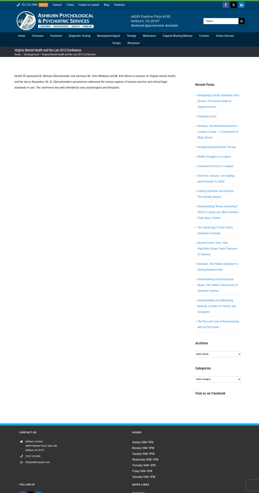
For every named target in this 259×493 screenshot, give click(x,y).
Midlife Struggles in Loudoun (214, 156)
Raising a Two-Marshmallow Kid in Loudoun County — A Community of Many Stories (217, 131)
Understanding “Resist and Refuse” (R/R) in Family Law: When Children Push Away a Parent (218, 212)
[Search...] (220, 21)
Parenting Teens (206, 116)
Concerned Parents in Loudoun (215, 166)
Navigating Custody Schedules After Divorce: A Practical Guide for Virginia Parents (218, 101)
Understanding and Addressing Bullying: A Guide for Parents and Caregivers (216, 306)
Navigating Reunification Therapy (216, 147)
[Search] (241, 21)
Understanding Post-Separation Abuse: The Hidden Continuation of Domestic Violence (217, 285)
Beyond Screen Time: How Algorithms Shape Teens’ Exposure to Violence (217, 248)
